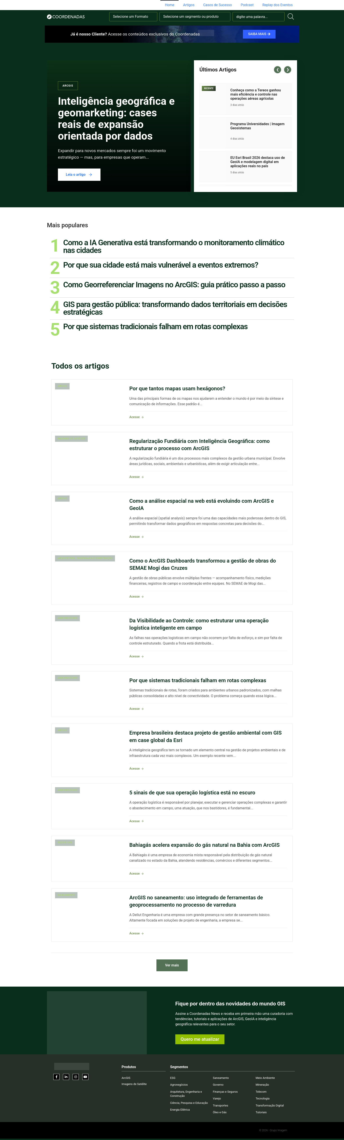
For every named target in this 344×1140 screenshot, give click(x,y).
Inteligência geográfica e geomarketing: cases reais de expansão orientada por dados (116, 118)
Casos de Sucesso (217, 5)
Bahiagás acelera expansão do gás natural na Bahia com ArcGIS (204, 845)
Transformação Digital (270, 1105)
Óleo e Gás (65, 842)
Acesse (136, 417)
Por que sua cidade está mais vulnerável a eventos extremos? (160, 265)
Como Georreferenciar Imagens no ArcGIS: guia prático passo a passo (174, 284)
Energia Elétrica (180, 1109)
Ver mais (172, 965)
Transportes (220, 1105)
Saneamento (66, 895)
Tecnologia (263, 1098)
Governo (218, 1084)
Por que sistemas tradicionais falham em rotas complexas (155, 326)
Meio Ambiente (265, 1078)
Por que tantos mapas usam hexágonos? (177, 388)
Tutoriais (261, 1112)
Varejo (217, 1098)
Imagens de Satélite (71, 438)
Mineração (262, 1084)
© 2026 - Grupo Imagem (273, 1130)
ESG (172, 1078)
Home (169, 5)
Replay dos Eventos (277, 5)
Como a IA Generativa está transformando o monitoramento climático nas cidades (173, 246)
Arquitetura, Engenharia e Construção (85, 558)
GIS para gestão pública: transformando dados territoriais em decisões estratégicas (175, 308)
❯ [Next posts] (287, 69)
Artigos (188, 5)
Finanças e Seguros (225, 1091)
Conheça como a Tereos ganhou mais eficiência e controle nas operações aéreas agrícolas (255, 94)
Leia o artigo (79, 174)
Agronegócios (67, 618)
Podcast (247, 5)
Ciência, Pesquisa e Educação (189, 1102)
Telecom (261, 1091)
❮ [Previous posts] (277, 69)
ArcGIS (68, 85)
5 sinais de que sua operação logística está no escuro (192, 793)
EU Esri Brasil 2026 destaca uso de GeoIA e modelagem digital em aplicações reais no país (257, 162)
